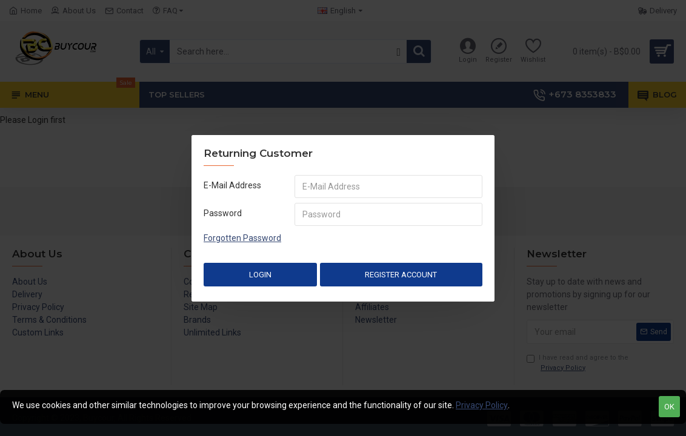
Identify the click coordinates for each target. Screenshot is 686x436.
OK (669, 406)
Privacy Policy (482, 405)
